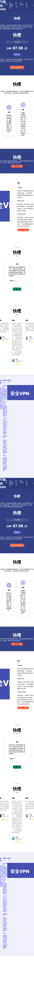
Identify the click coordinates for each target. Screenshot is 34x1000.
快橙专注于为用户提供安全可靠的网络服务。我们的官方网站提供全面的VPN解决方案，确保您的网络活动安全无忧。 (1, 398)
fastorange (17, 166)
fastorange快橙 (5, 386)
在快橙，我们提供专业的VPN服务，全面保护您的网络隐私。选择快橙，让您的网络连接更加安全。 (5, 447)
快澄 (23, 229)
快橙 (4, 380)
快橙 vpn (13, 280)
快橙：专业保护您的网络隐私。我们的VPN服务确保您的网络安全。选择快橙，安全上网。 (5, 394)
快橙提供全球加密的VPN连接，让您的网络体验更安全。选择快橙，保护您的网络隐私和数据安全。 (5, 464)
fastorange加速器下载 (5, 436)
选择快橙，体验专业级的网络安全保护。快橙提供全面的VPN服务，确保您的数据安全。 (5, 411)
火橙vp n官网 (4, 880)
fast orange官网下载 (17, 67)
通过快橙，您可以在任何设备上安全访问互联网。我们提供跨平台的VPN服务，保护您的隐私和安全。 (5, 427)
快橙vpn (4, 455)
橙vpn (17, 289)
